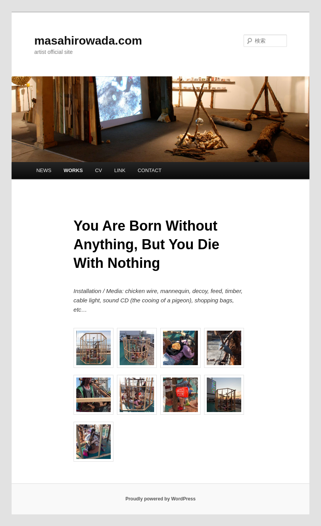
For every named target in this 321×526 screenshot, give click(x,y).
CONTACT (149, 170)
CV (98, 170)
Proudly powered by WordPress (160, 499)
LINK (119, 170)
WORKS (73, 170)
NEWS (43, 170)
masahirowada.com (88, 40)
